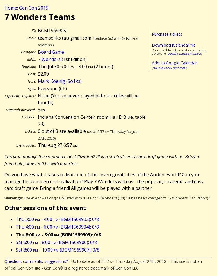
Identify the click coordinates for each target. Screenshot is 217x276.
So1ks (74, 81)
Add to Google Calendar (174, 62)
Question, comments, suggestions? (36, 261)
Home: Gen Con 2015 (26, 8)
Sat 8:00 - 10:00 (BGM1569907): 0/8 (57, 250)
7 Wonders (49, 59)
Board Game (51, 52)
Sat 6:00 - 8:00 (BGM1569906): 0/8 (56, 242)
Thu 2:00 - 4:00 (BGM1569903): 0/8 (57, 219)
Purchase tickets (167, 34)
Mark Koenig (51, 81)
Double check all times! (184, 53)
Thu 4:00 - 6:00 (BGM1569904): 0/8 (57, 227)
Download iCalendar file (174, 45)
